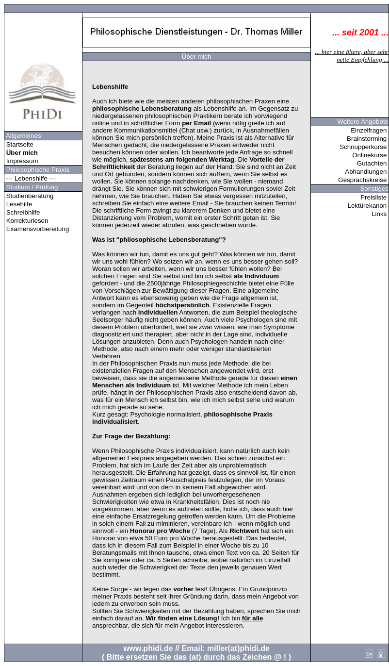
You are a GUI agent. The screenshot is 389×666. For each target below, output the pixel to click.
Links (380, 213)
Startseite (18, 144)
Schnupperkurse (364, 146)
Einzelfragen (370, 130)
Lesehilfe (18, 204)
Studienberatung (29, 196)
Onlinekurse (370, 155)
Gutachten (373, 163)
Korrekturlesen (26, 220)
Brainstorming (368, 138)
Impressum (21, 161)
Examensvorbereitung (36, 229)
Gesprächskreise (363, 179)
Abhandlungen (367, 171)
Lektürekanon (368, 205)
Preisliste (374, 197)
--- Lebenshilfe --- (31, 178)
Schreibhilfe (22, 212)
